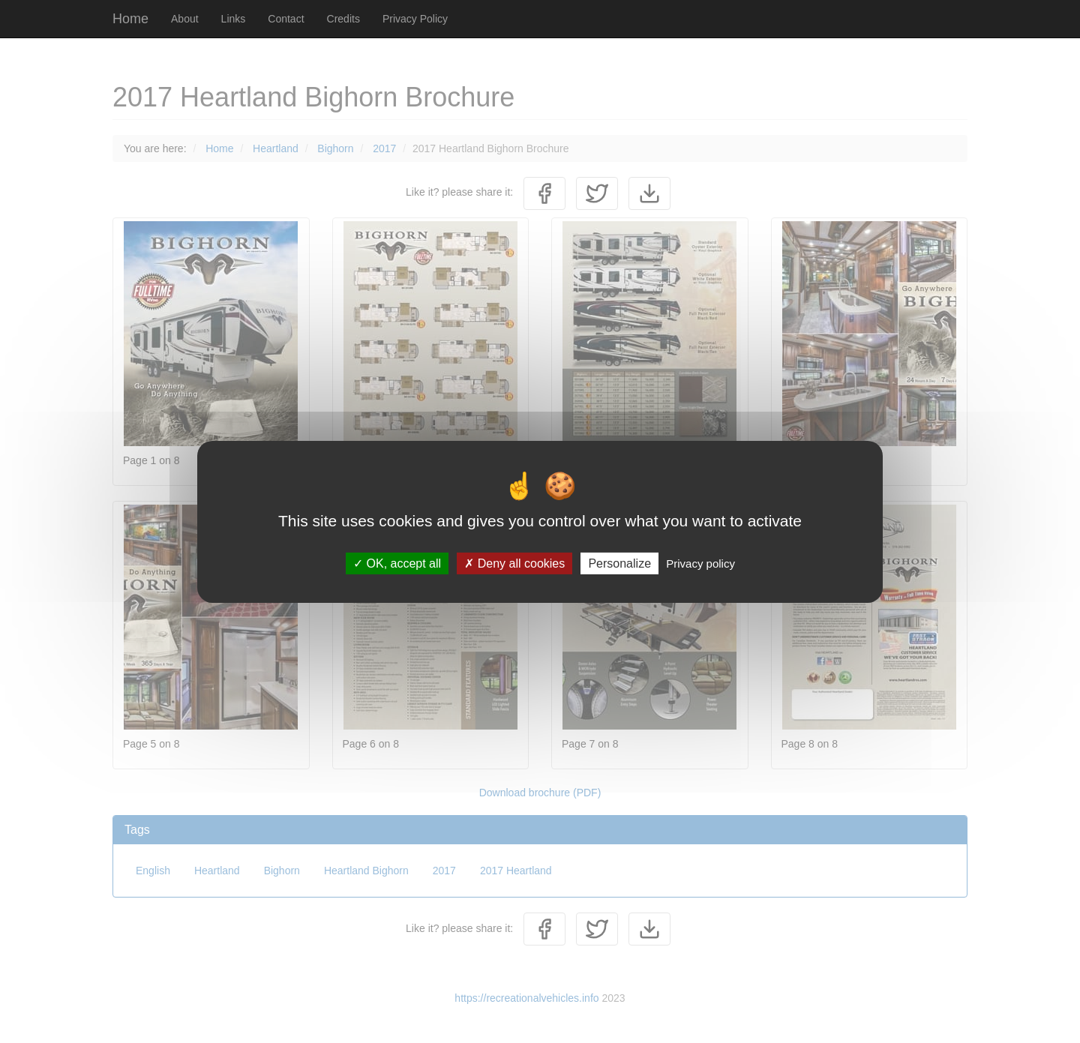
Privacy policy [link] (700, 562)
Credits (343, 19)
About (185, 19)
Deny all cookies (514, 562)
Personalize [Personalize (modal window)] (619, 562)
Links (233, 19)
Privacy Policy (415, 19)
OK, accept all (397, 562)
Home (130, 18)
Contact (286, 19)
